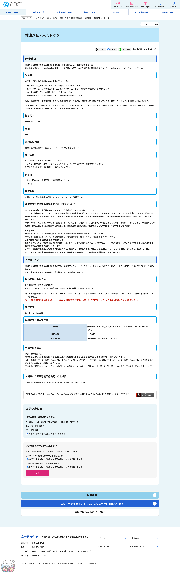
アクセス (101, 538)
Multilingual (145, 7)
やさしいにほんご (132, 7)
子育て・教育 (38, 12)
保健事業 (87, 18)
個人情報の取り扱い (65, 563)
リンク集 (79, 563)
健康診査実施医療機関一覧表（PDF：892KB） (44, 147)
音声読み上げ (118, 7)
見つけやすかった (35, 466)
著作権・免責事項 (27, 563)
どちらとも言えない (55, 458)
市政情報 (116, 12)
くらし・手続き (13, 12)
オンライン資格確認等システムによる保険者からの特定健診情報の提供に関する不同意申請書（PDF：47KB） (70, 236)
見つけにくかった (75, 466)
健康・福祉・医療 (64, 12)
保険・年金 (64, 18)
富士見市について (137, 546)
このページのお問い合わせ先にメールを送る (47, 434)
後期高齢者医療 (76, 18)
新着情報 (173, 7)
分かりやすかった (35, 458)
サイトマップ (159, 7)
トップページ (39, 18)
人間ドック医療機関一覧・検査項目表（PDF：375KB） (48, 382)
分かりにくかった (75, 458)
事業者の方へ (167, 12)
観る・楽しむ (90, 12)
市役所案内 (134, 538)
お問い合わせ (103, 546)
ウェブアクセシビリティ (46, 563)
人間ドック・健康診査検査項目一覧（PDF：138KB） (47, 197)
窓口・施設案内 (141, 12)
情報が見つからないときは (89, 512)
